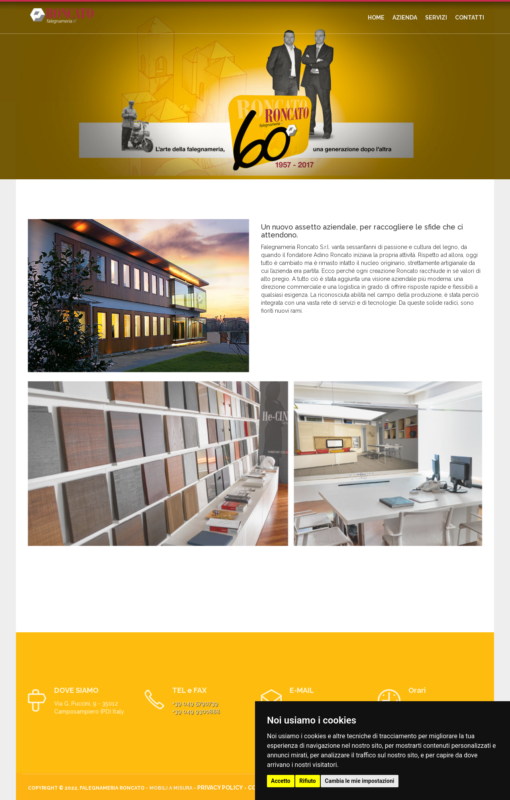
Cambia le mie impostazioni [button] (359, 781)
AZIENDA (404, 17)
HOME (376, 17)
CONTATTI (469, 17)
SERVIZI (436, 17)
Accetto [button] (280, 781)
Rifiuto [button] (307, 781)
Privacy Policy (220, 787)
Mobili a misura (170, 788)
